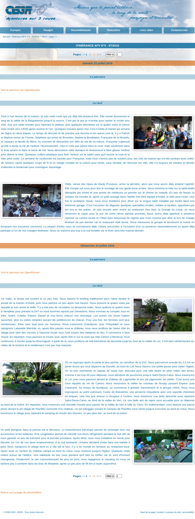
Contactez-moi (179, 30)
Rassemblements (81, 30)
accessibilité (188, 512)
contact (160, 512)
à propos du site (173, 512)
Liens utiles (146, 30)
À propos (15, 30)
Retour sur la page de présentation (21, 492)
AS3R (20, 512)
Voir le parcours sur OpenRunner (20, 90)
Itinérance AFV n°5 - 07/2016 (25, 36)
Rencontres (113, 30)
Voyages (48, 30)
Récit (44, 36)
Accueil (6, 36)
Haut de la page (147, 512)
